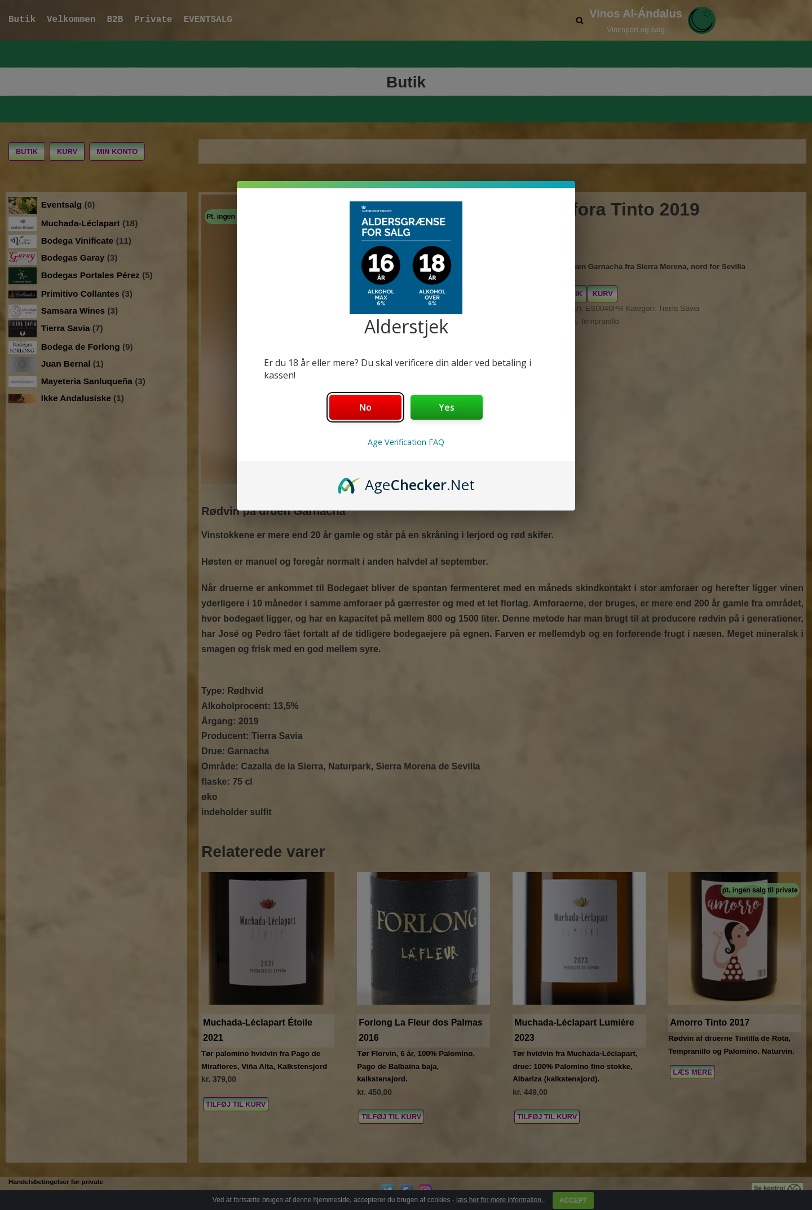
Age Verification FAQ (406, 442)
